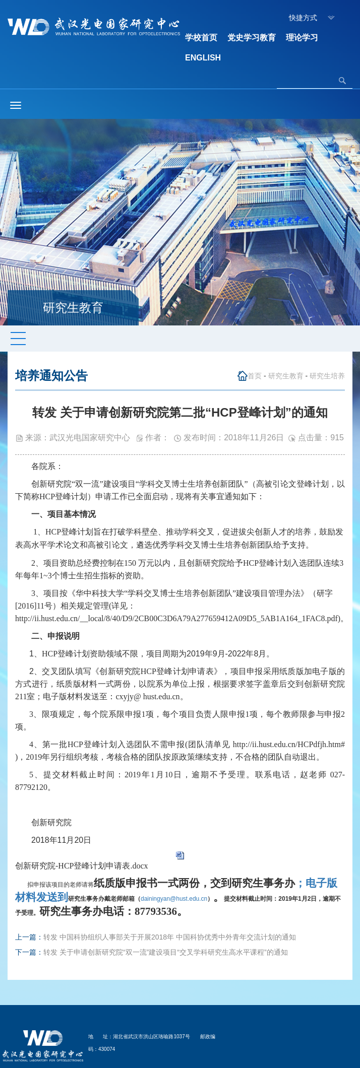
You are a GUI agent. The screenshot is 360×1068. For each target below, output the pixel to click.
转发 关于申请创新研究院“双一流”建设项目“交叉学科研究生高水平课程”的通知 (165, 952)
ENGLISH (203, 57)
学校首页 (201, 37)
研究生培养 (327, 376)
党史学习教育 (251, 37)
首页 (255, 376)
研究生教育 (286, 376)
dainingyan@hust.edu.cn (137, 898)
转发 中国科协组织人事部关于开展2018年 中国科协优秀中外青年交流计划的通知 (169, 937)
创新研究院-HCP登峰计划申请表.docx (81, 865)
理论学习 (302, 37)
